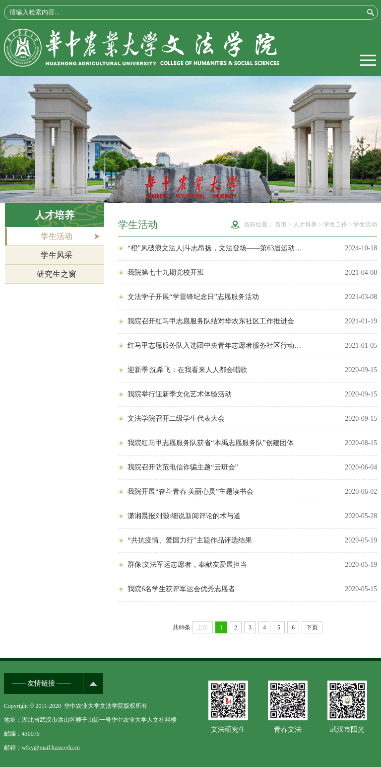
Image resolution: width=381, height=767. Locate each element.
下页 (312, 627)
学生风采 (56, 255)
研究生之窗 (56, 274)
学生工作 (335, 224)
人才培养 (305, 224)
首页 (281, 224)
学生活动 (56, 236)
